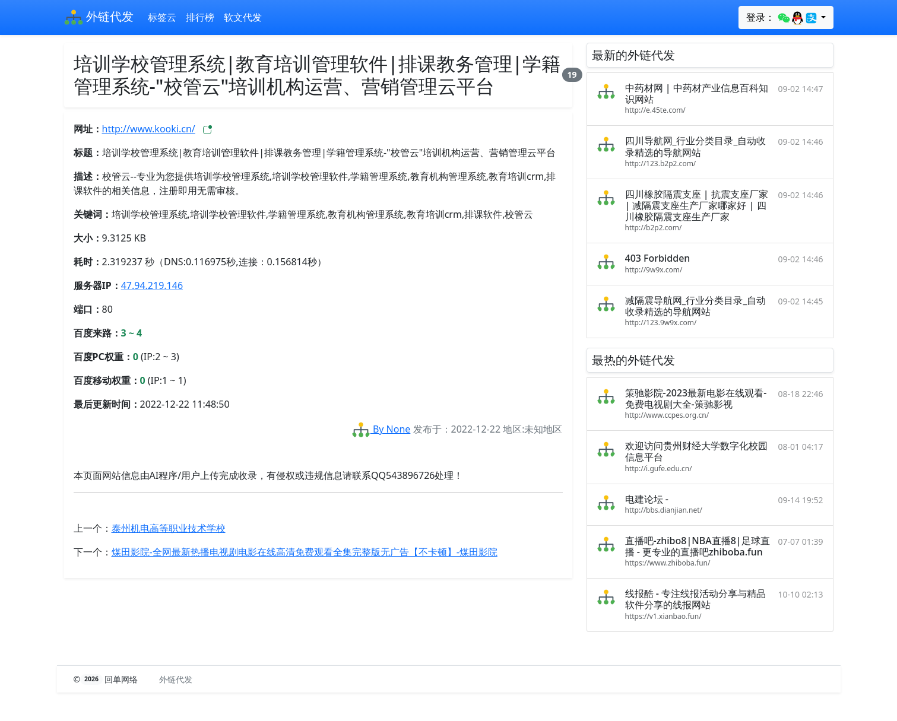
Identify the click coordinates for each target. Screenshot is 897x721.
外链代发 (99, 17)
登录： (782, 18)
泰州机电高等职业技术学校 (169, 528)
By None (381, 429)
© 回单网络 (107, 679)
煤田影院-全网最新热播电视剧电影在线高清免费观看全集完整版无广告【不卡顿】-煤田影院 (304, 551)
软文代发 (243, 17)
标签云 (162, 17)
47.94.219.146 (152, 285)
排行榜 (200, 17)
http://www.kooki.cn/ (148, 128)
